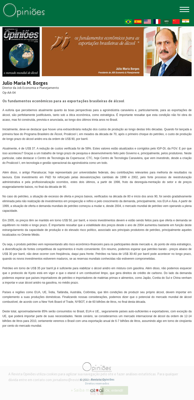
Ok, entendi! (114, 390)
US (147, 21)
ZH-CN (176, 21)
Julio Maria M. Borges (25, 83)
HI (185, 21)
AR (166, 21)
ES (137, 21)
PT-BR (128, 21)
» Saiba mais (83, 390)
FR (157, 21)
